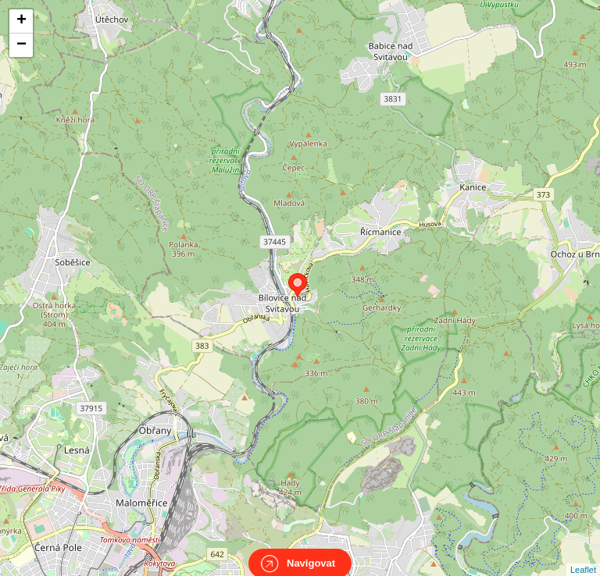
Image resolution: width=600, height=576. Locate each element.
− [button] (21, 45)
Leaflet (583, 555)
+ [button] (21, 21)
